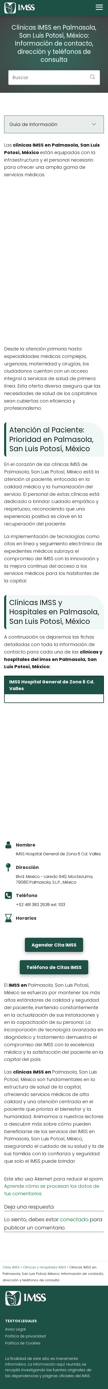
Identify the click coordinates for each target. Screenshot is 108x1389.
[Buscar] (90, 75)
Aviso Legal (15, 1329)
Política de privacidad (25, 1336)
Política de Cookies (23, 1343)
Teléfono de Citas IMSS (54, 967)
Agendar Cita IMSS (54, 945)
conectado (74, 1219)
